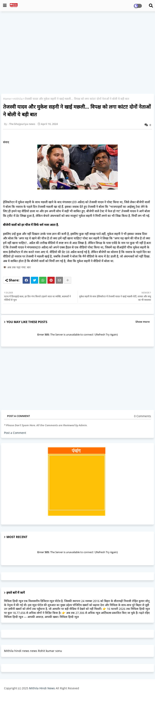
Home (7, 99)
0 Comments (142, 416)
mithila (18, 99)
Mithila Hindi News (42, 688)
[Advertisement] (77, 43)
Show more (142, 321)
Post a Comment (15, 433)
